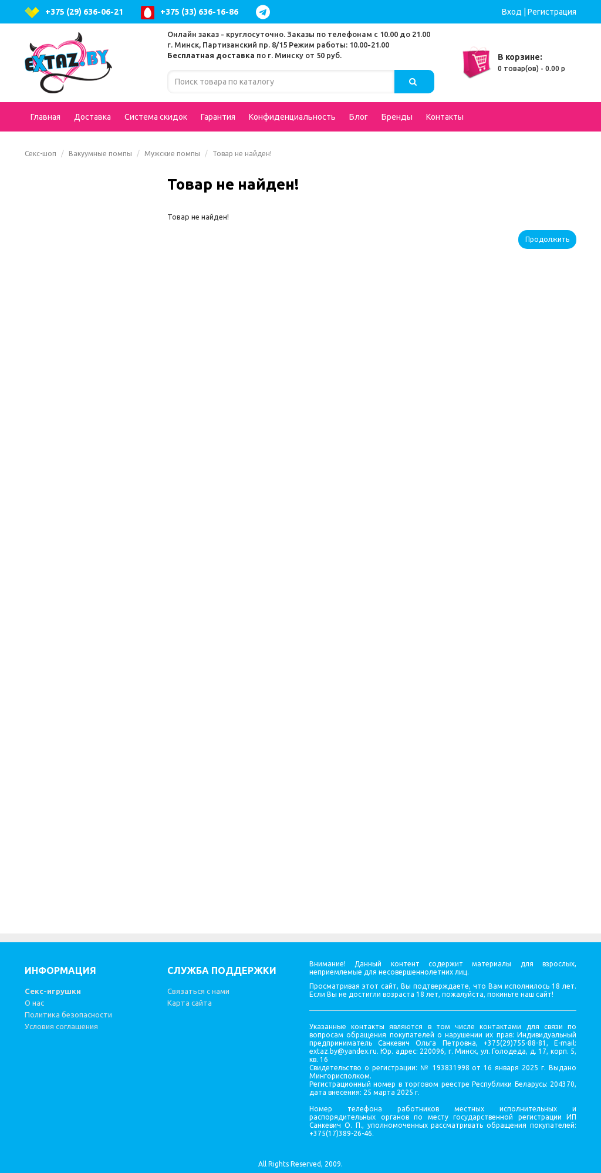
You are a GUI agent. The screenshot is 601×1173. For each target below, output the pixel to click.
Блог (358, 117)
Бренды (397, 117)
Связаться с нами (198, 991)
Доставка (92, 117)
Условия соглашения (61, 1026)
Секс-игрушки (53, 991)
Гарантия (218, 117)
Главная (45, 117)
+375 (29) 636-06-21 (74, 12)
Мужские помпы (172, 153)
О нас (34, 1003)
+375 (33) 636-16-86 (189, 12)
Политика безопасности (68, 1014)
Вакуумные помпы (100, 153)
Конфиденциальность (292, 117)
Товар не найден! (242, 153)
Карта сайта (189, 1003)
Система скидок (155, 117)
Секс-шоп (40, 153)
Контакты (445, 117)
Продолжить (547, 239)
